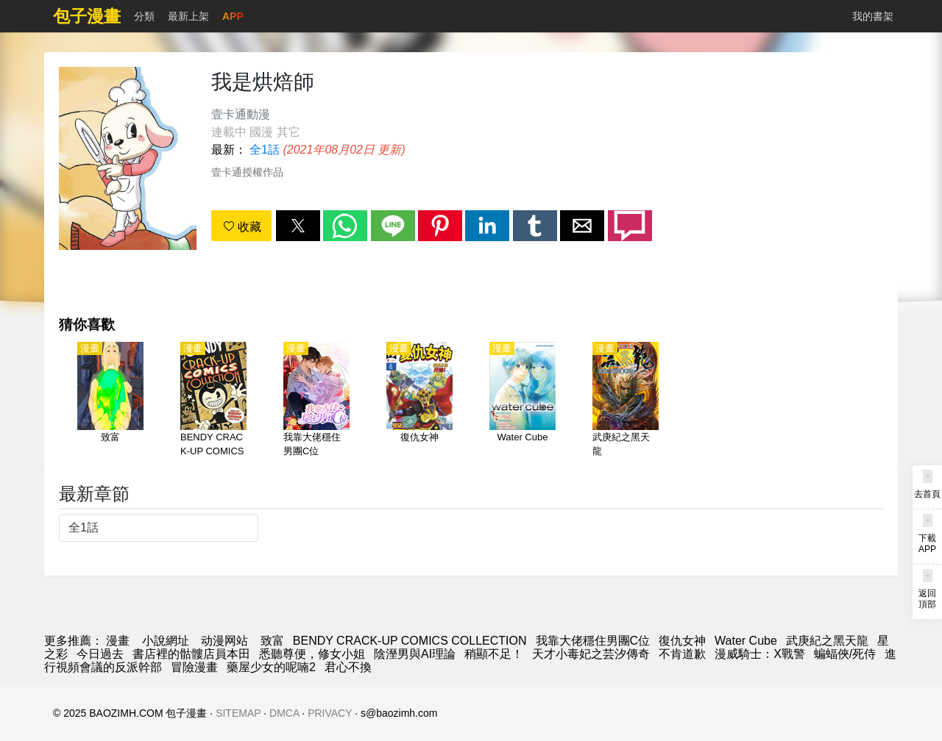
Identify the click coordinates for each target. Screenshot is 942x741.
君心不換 (348, 667)
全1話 (264, 149)
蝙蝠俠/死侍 (845, 654)
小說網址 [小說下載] (165, 640)
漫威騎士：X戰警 (760, 654)
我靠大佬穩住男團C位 (593, 640)
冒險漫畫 (194, 667)
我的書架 (872, 16)
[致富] (110, 400)
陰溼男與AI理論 (415, 654)
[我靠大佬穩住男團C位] (316, 400)
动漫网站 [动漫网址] (224, 640)
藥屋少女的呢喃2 (271, 667)
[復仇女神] (419, 400)
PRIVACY (330, 713)
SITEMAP (238, 713)
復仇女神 (682, 640)
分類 (144, 16)
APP (233, 16)
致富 (272, 640)
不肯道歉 (682, 654)
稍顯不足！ (493, 654)
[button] (298, 225)
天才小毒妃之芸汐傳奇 (591, 654)
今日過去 (100, 654)
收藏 (242, 227)
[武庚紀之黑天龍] (625, 400)
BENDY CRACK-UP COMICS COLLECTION (410, 640)
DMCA (284, 713)
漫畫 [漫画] (118, 640)
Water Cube (746, 640)
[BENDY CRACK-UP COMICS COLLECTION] (213, 400)
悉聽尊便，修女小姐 (312, 654)
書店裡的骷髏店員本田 (191, 654)
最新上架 (188, 16)
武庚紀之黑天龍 (827, 640)
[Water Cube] (522, 400)
